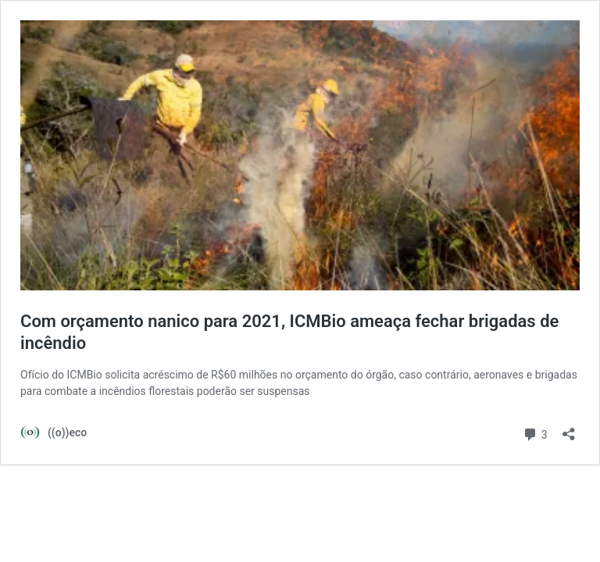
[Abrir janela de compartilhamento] (569, 429)
